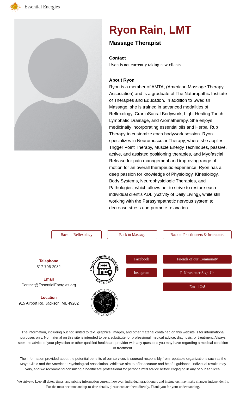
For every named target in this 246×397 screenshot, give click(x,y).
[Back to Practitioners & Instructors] (197, 235)
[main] (169, 35)
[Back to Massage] (132, 235)
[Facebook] (141, 259)
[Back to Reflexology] (76, 235)
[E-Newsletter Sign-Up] (197, 273)
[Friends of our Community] (197, 259)
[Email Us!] (197, 287)
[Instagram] (141, 273)
